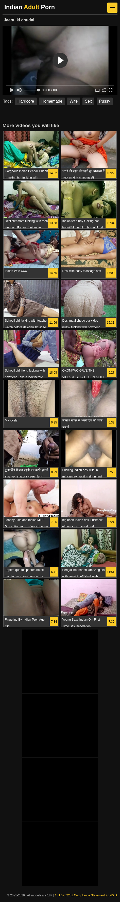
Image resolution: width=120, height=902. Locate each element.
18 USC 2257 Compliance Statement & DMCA (86, 895)
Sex (88, 101)
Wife (74, 101)
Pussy (104, 101)
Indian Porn (29, 7)
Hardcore (26, 101)
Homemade (51, 101)
